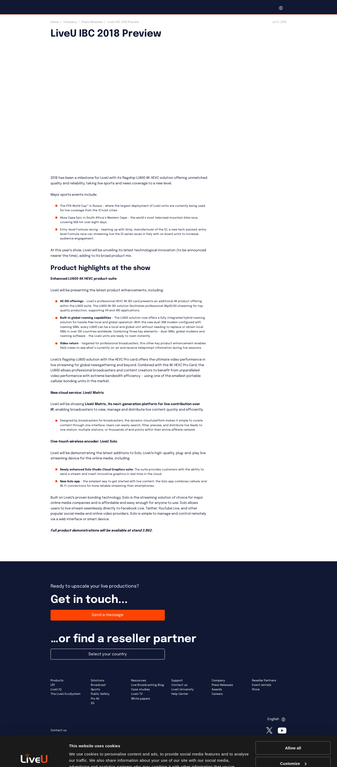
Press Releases (92, 22)
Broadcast (98, 685)
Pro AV (95, 698)
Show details (81, 756)
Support (177, 680)
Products (57, 680)
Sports (95, 689)
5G (92, 703)
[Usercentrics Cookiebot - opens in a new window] (34, 757)
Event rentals (261, 685)
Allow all (293, 717)
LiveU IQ (56, 689)
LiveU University (182, 689)
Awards (217, 689)
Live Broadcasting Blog (147, 685)
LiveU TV (137, 694)
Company (70, 22)
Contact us (179, 685)
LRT (53, 685)
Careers (217, 694)
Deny (293, 748)
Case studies (140, 689)
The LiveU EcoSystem (66, 694)
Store (256, 689)
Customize (293, 732)
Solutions (97, 680)
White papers (140, 698)
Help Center (179, 694)
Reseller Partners (264, 680)
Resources (138, 680)
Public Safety (100, 694)
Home (55, 22)
